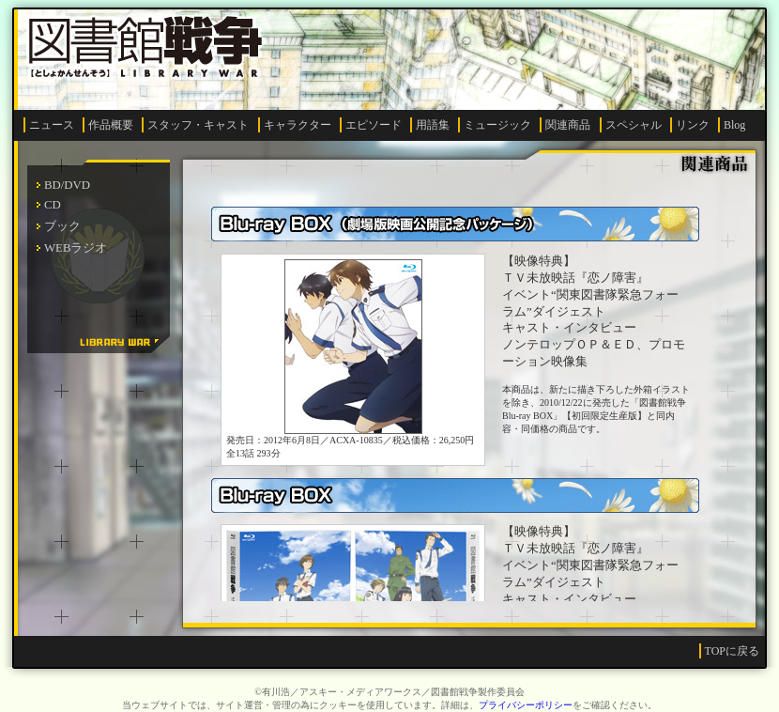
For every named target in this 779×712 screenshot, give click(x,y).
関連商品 (567, 125)
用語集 (433, 125)
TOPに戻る (732, 651)
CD (52, 204)
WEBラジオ (75, 248)
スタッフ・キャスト (198, 125)
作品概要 (110, 125)
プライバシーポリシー (526, 705)
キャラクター (297, 125)
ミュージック (497, 125)
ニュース (51, 125)
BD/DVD (67, 185)
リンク (693, 125)
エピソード (373, 125)
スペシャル (633, 125)
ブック (62, 226)
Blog (734, 125)
